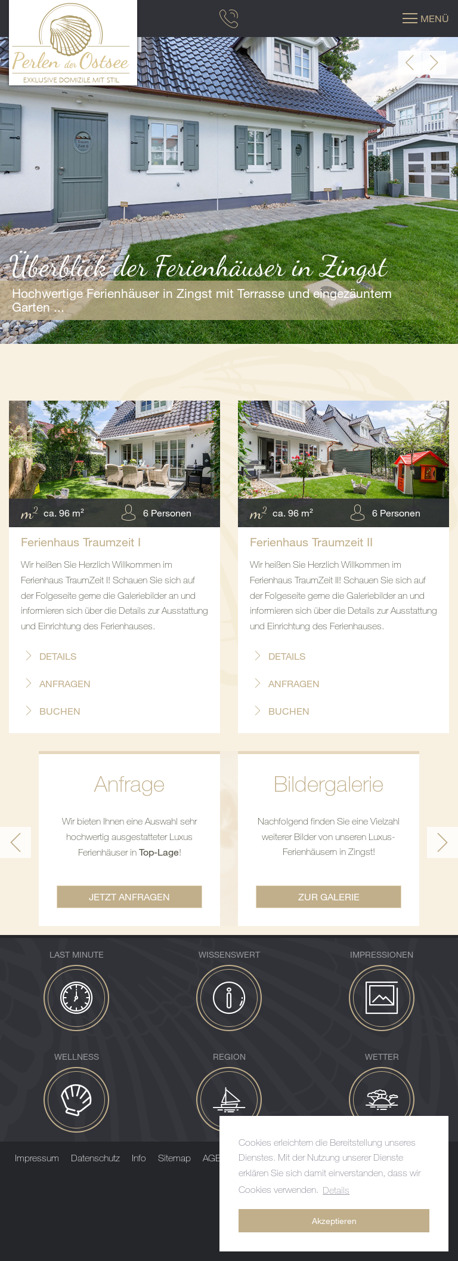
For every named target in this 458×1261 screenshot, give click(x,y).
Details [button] (336, 1190)
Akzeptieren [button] (334, 1221)
